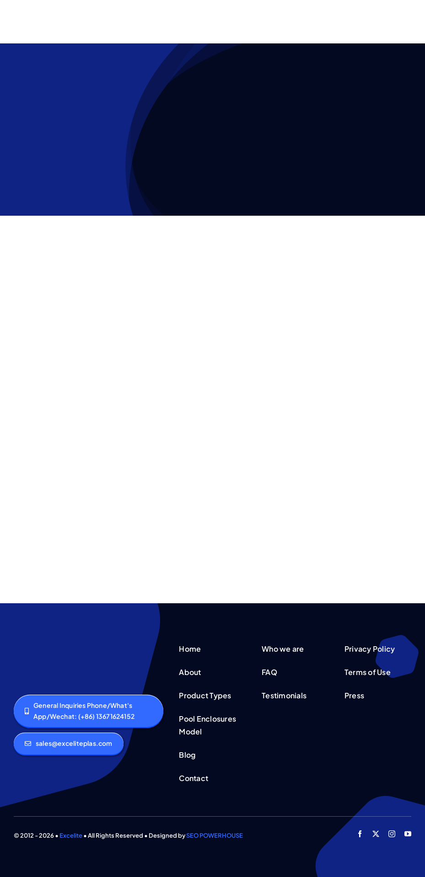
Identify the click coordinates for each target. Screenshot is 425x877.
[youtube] (407, 833)
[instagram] (391, 833)
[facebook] (359, 833)
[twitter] (375, 833)
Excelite (70, 835)
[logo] (45, 643)
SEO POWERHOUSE (214, 835)
